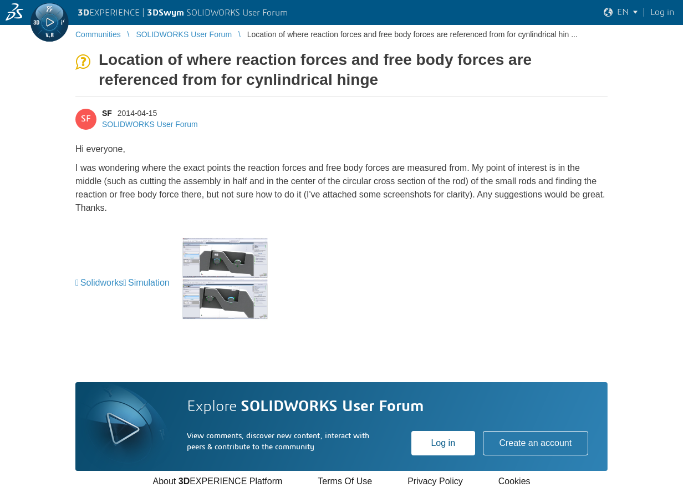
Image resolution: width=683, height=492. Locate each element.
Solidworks (101, 282)
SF (107, 113)
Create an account (535, 443)
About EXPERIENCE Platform (217, 481)
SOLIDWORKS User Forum (150, 124)
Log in (443, 443)
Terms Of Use (345, 481)
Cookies (514, 481)
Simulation (149, 282)
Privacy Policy (435, 481)
